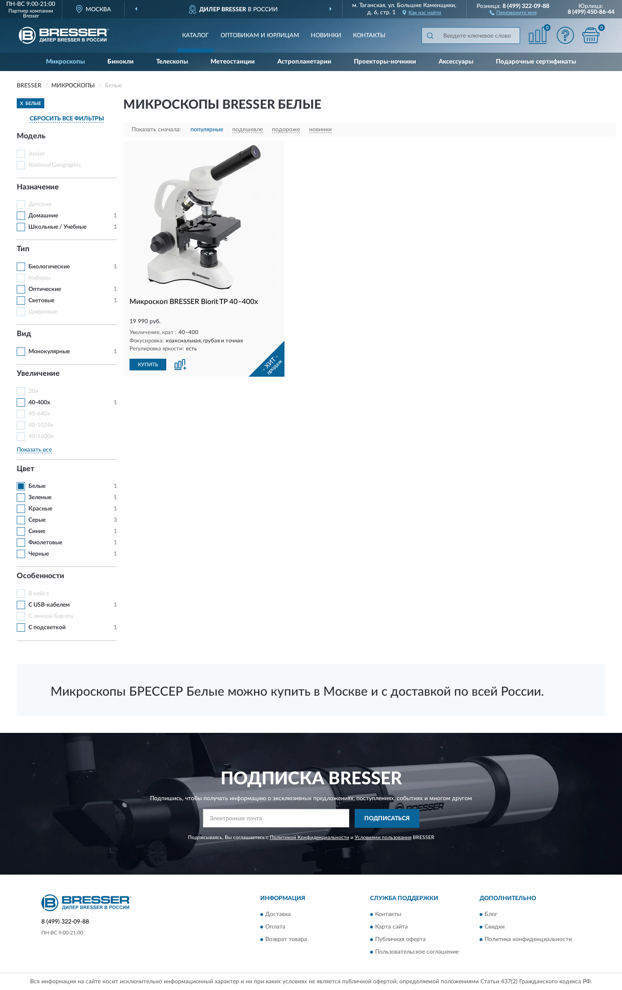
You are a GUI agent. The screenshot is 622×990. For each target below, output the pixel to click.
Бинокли (120, 62)
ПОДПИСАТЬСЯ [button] (387, 819)
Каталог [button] (195, 35)
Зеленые (39, 497)
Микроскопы (65, 62)
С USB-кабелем (49, 605)
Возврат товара (286, 940)
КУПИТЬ (148, 364)
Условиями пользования (383, 837)
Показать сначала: (156, 130)
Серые (37, 520)
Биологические (49, 267)
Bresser (31, 15)
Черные (38, 554)
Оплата (275, 927)
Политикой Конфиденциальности (309, 837)
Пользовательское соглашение (417, 952)
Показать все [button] (34, 450)
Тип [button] (23, 249)
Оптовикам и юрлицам (260, 35)
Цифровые (42, 312)
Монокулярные (49, 352)
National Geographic (54, 165)
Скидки (495, 927)
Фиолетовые (45, 543)
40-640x (39, 414)
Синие (36, 531)
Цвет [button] (25, 469)
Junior (36, 154)
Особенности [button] (40, 576)
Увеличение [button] (38, 374)
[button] (513, 12)
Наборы (39, 278)
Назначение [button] (38, 187)
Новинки (326, 35)
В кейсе (38, 594)
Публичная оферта (400, 940)
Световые (41, 301)
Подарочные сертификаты (536, 62)
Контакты (369, 35)
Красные (40, 509)
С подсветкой (47, 627)
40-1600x (40, 436)
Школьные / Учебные (57, 227)
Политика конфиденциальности (528, 940)
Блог (491, 915)
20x (33, 391)
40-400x (39, 403)
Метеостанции (233, 62)
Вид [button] (24, 334)
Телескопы (172, 62)
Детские (39, 204)
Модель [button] (31, 136)
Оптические (44, 289)
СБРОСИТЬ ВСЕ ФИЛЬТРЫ (67, 119)
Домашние (43, 216)
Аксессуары (456, 62)
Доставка (278, 915)
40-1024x (40, 425)
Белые (37, 486)
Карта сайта (391, 927)
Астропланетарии (304, 62)
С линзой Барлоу (51, 616)
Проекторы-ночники (385, 62)
